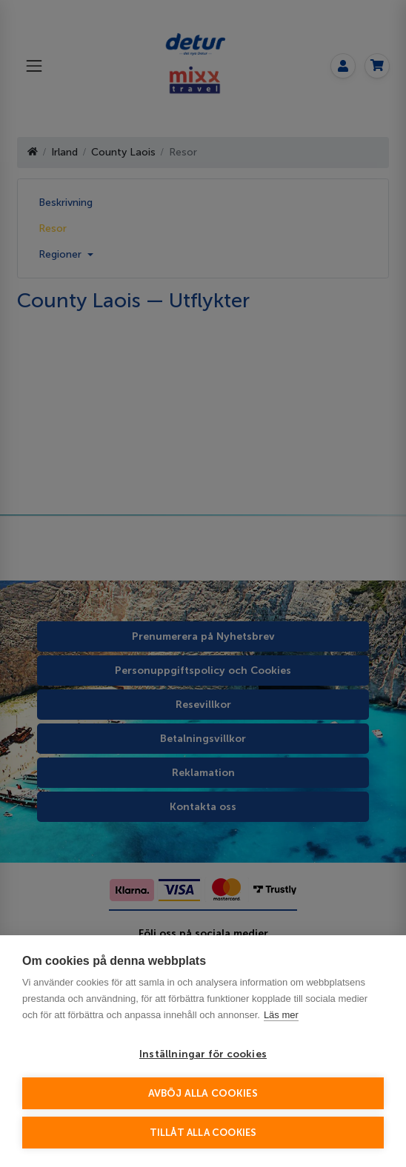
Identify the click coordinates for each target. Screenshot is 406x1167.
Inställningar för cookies (203, 1054)
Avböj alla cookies (203, 1093)
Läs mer (281, 1014)
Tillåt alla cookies (203, 1132)
